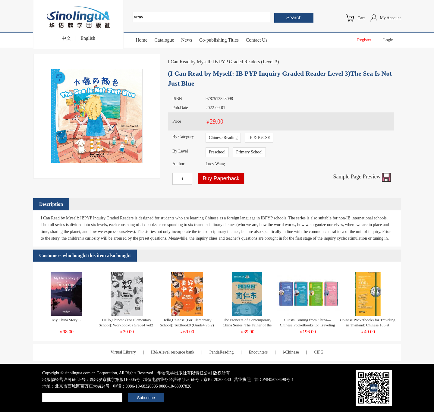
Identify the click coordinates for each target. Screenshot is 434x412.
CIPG (318, 352)
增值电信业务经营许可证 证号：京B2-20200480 (187, 379)
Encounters (258, 352)
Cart (361, 18)
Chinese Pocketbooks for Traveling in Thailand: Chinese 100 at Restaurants (367, 325)
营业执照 (242, 379)
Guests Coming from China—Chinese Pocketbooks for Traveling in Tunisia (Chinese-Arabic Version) (307, 325)
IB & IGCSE (259, 137)
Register (364, 40)
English (87, 38)
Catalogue (164, 39)
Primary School (249, 152)
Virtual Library (123, 352)
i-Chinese (291, 352)
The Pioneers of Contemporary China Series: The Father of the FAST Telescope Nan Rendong (247, 325)
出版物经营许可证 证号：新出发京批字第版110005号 (91, 379)
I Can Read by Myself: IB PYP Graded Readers (214, 61)
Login (388, 40)
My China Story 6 (66, 320)
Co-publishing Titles (219, 39)
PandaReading (221, 352)
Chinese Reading (223, 137)
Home (141, 39)
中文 (66, 38)
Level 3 (270, 61)
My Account (390, 18)
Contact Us (257, 39)
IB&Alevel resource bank (172, 352)
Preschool (217, 152)
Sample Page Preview (362, 177)
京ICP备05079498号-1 (274, 379)
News (186, 39)
